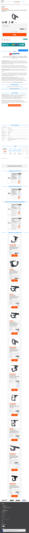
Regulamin (3, 517)
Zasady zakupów (3, 516)
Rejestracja (3, 522)
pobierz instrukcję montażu (23, 50)
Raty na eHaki (3, 513)
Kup (14, 35)
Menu (2, 2)
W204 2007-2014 (18, 4)
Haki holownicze (7, 4)
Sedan (15, 4)
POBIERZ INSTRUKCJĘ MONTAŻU (15, 105)
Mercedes (10, 4)
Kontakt (2, 520)
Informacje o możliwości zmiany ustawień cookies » (7, 531)
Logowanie (3, 523)
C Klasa (13, 4)
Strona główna (3, 4)
